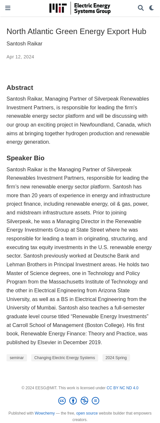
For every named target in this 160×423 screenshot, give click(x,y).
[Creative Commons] (80, 401)
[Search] (141, 8)
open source (87, 413)
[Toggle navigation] (7, 8)
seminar (17, 358)
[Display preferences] (152, 8)
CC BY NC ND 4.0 (123, 388)
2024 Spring (116, 358)
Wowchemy (45, 413)
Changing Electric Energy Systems (64, 358)
